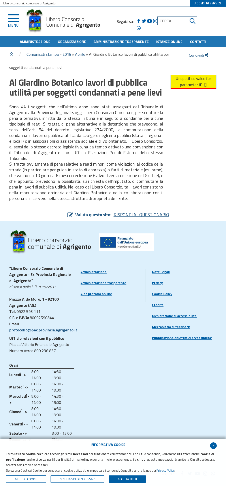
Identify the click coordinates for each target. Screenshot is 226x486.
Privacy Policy (165, 470)
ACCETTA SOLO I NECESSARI (77, 479)
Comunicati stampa (42, 54)
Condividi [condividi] (198, 55)
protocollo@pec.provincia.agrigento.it (43, 330)
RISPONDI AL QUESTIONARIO (141, 214)
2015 (66, 54)
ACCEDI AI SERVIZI (207, 3)
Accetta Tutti (127, 479)
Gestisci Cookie (26, 479)
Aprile (80, 54)
